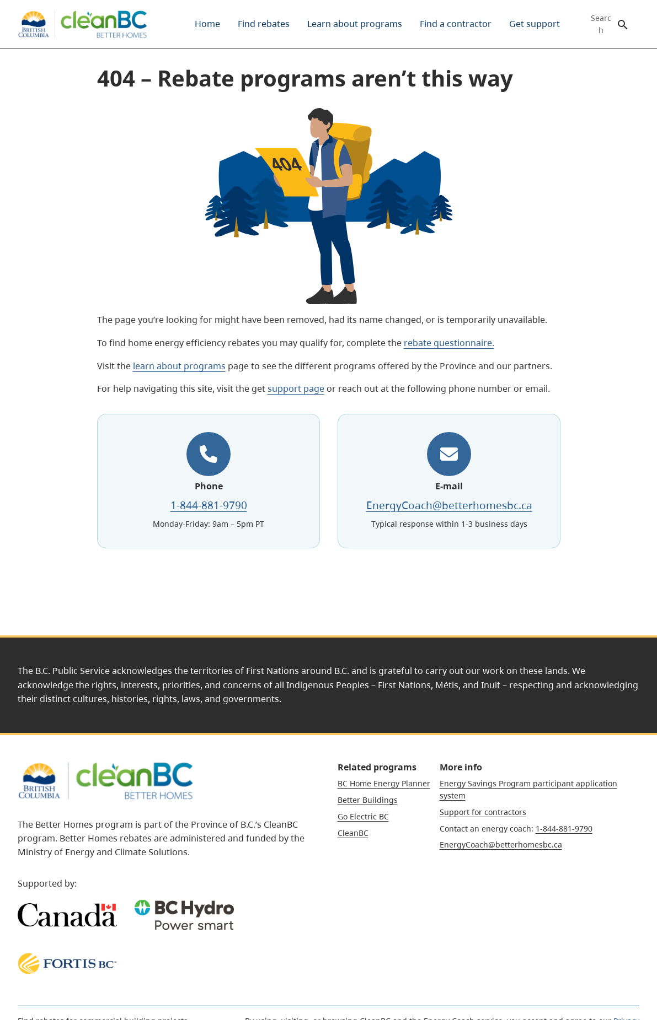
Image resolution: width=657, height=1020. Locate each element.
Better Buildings (368, 800)
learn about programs (179, 366)
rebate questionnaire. (449, 343)
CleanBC (353, 833)
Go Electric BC (363, 816)
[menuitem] (207, 24)
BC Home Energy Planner (384, 783)
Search (601, 24)
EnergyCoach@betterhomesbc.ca (449, 504)
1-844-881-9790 (208, 504)
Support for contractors (483, 812)
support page (296, 388)
